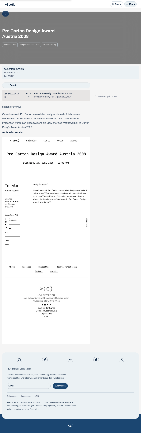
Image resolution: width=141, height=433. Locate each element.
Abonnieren (60, 386)
